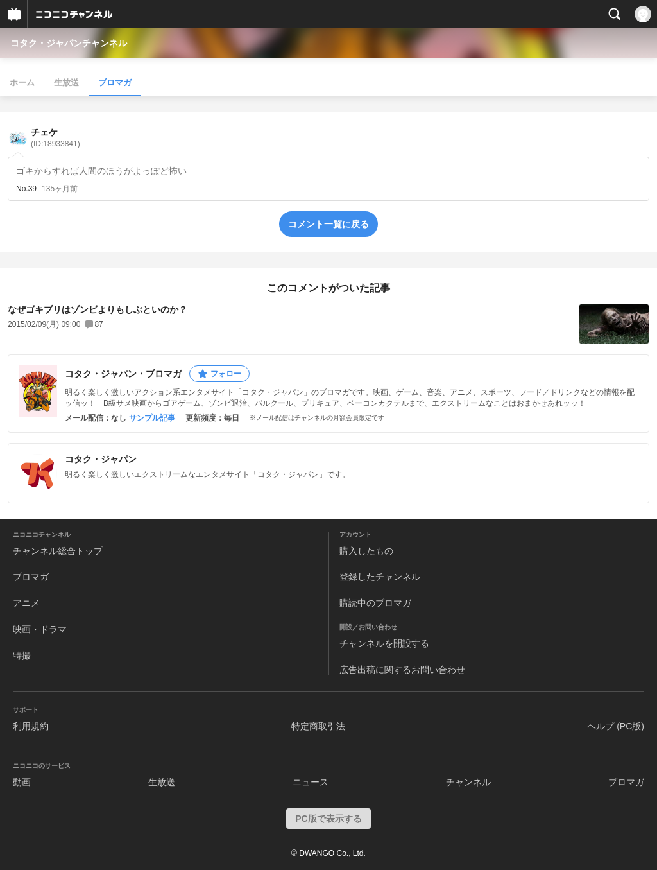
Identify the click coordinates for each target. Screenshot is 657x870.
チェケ (55, 137)
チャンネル (468, 782)
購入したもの (366, 551)
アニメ (26, 603)
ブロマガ (115, 82)
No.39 (26, 189)
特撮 (22, 655)
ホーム (22, 82)
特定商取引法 (318, 726)
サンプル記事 (152, 418)
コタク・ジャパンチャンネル (68, 43)
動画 (22, 782)
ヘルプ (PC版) (615, 726)
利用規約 (31, 726)
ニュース (310, 782)
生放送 (66, 82)
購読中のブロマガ (375, 603)
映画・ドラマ (40, 629)
